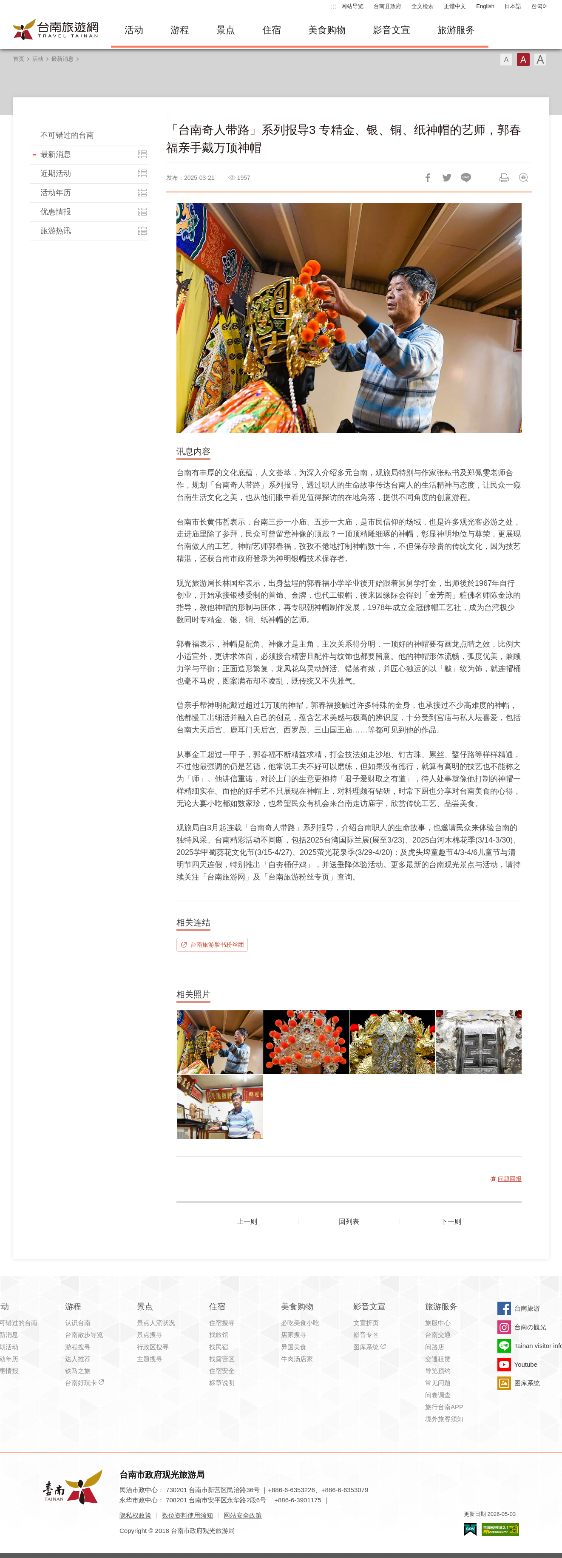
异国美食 (294, 1347)
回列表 (349, 1221)
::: (333, 6)
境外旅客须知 (444, 1418)
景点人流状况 (156, 1322)
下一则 (451, 1221)
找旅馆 (218, 1334)
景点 (225, 30)
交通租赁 (438, 1358)
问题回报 (523, 177)
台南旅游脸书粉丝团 (217, 944)
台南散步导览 (84, 1334)
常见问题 (438, 1382)
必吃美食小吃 (300, 1322)
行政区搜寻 (153, 1347)
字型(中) (523, 59)
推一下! (446, 177)
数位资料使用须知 (187, 1515)
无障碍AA (500, 1529)
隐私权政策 (135, 1515)
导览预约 (438, 1370)
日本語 (513, 6)
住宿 (271, 30)
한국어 (539, 6)
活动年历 (55, 192)
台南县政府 (387, 6)
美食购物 (327, 30)
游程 (179, 30)
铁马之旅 (78, 1370)
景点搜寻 (149, 1334)
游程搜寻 (78, 1347)
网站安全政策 (243, 1515)
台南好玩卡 (81, 1382)
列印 (504, 177)
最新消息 (62, 59)
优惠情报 (55, 211)
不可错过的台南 (67, 135)
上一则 (247, 1221)
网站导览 (352, 6)
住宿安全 (222, 1370)
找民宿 (218, 1347)
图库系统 (366, 1347)
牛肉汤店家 (297, 1358)
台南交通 (438, 1334)
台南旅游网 (55, 30)
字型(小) (506, 59)
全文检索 (423, 6)
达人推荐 (78, 1358)
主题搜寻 (149, 1358)
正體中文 (455, 6)
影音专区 (366, 1334)
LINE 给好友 (465, 177)
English (485, 6)
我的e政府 (470, 1529)
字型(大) (540, 59)
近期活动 (55, 173)
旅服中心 (438, 1322)
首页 (18, 59)
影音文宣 (391, 30)
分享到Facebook (427, 177)
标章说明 (222, 1382)
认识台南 (78, 1322)
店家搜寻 (294, 1334)
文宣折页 (366, 1322)
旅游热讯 (55, 231)
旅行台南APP (444, 1406)
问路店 (434, 1347)
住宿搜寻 (222, 1322)
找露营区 (222, 1358)
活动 (134, 30)
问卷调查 (438, 1395)
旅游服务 (456, 30)
